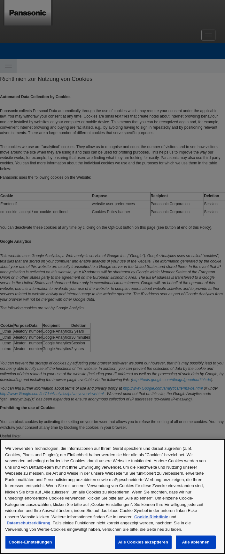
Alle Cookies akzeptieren (143, 542)
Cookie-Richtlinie (151, 516)
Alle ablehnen (195, 542)
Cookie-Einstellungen (30, 542)
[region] (112, 496)
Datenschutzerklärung (28, 523)
